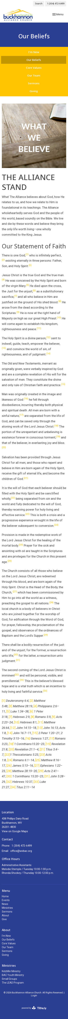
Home (5, 896)
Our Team (33, 75)
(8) (59, 301)
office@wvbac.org (21, 851)
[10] (16, 722)
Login (34, 995)
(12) (48, 337)
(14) (48, 353)
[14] (9, 733)
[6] (31, 711)
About (5, 915)
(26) (10, 560)
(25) (21, 544)
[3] (10, 706)
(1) (27, 254)
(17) (21, 415)
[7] (10, 717)
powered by (34, 1008)
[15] (35, 733)
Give (4, 919)
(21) (26, 478)
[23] (42, 754)
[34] (13, 787)
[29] (41, 771)
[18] (11, 744)
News (5, 904)
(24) (56, 524)
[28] (9, 771)
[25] (37, 760)
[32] (9, 782)
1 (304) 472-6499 (55, 3)
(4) (3, 279)
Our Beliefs (33, 60)
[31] (47, 776)
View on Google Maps (15, 831)
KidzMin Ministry (11, 971)
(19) (58, 436)
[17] (51, 738)
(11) (39, 328)
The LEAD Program (13, 982)
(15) (63, 384)
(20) (4, 447)
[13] (40, 728)
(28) (51, 602)
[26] (9, 765)
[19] (48, 744)
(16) (26, 398)
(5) (27, 285)
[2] (31, 700)
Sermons (34, 83)
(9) (18, 312)
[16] (27, 738)
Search (38, 3)
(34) (45, 690)
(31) (18, 660)
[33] (36, 782)
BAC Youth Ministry (13, 975)
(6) (34, 290)
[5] (8, 711)
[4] (35, 706)
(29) (46, 634)
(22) (13, 497)
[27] (37, 765)
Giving (34, 91)
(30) (16, 654)
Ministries (7, 907)
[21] (42, 749)
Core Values (34, 67)
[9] (53, 717)
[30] (9, 776)
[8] (32, 717)
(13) (4, 348)
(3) (30, 265)
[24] (9, 760)
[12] (13, 728)
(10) (59, 317)
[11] (40, 722)
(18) (56, 425)
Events (6, 900)
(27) (15, 591)
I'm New (33, 52)
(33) (22, 679)
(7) (15, 296)
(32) (17, 674)
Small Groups (9, 978)
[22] (7, 754)
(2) (3, 259)
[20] (11, 749)
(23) (27, 514)
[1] (3, 700)
